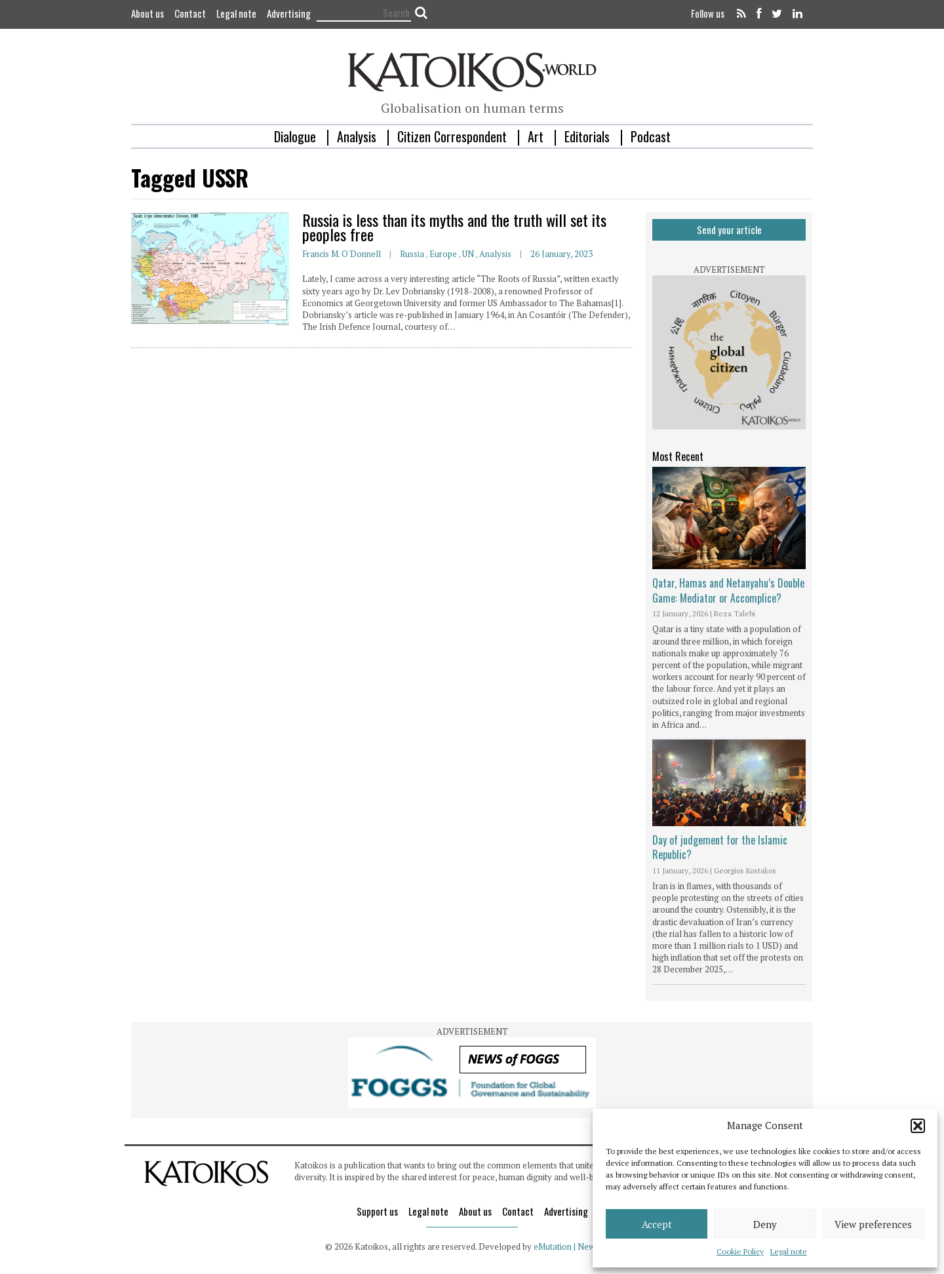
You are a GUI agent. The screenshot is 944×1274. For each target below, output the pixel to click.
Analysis (356, 136)
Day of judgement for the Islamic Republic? (719, 847)
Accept (657, 1224)
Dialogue (295, 136)
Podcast (651, 136)
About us (147, 13)
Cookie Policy (740, 1251)
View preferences (873, 1224)
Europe (443, 254)
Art (535, 136)
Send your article (729, 229)
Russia (412, 254)
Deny (765, 1224)
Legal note (788, 1251)
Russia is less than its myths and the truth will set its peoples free (454, 227)
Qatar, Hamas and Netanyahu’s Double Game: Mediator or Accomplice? (728, 590)
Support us (377, 1211)
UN (468, 254)
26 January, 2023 (561, 254)
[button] (917, 1125)
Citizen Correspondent (452, 136)
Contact (190, 13)
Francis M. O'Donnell (341, 254)
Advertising (289, 13)
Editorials (587, 136)
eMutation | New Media (577, 1246)
